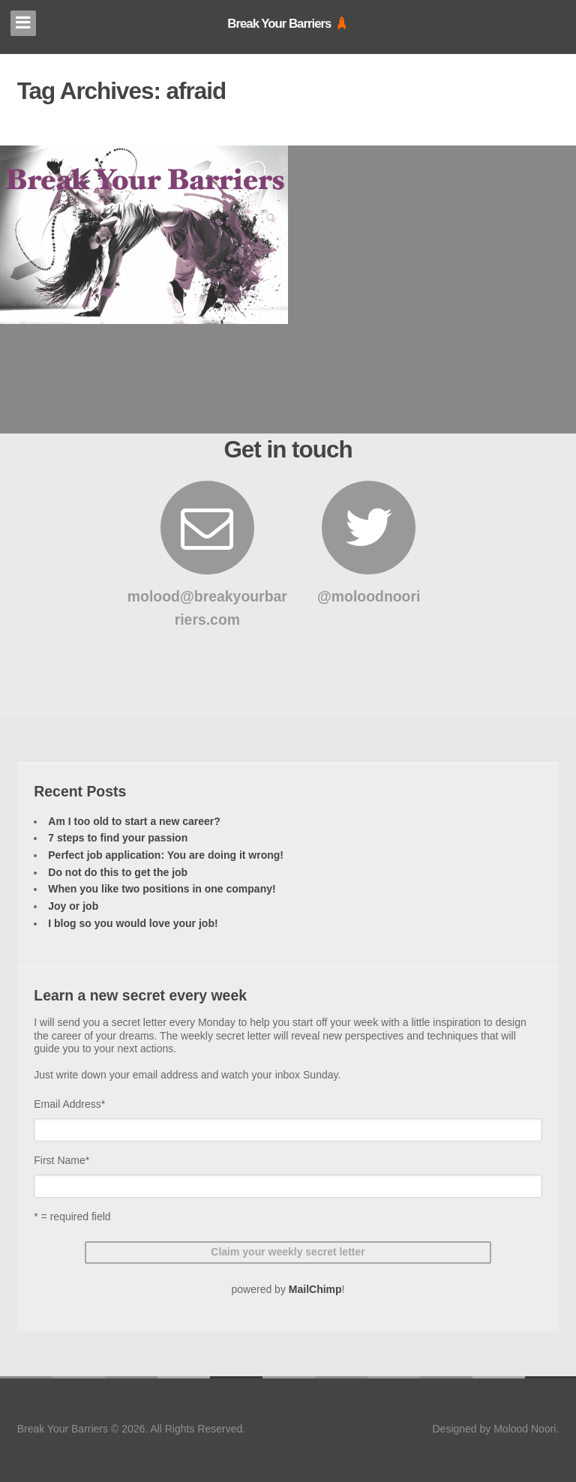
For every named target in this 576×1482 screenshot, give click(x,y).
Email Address (69, 1104)
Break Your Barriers (279, 23)
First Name (61, 1160)
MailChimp (315, 1289)
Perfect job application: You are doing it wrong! (166, 855)
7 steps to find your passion (118, 838)
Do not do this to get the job (118, 872)
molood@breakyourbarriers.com (207, 554)
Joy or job (73, 906)
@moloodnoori (369, 542)
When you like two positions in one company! (161, 889)
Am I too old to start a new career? (134, 821)
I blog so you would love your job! (133, 923)
